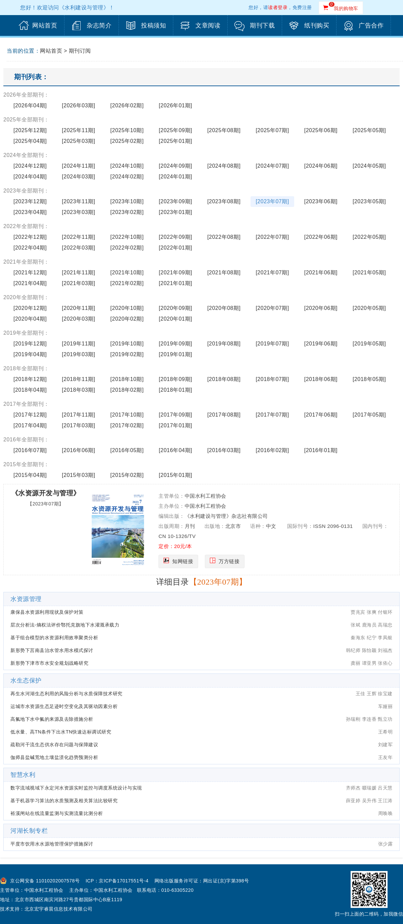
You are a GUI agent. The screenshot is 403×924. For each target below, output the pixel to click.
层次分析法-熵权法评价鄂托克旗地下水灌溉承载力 (64, 625)
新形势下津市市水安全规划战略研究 (49, 663)
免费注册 (302, 7)
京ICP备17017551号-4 (123, 880)
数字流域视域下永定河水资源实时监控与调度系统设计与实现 (76, 788)
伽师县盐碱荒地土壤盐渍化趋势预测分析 (54, 757)
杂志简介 (99, 25)
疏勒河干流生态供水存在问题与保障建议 (54, 744)
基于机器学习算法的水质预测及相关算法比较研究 (64, 800)
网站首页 (44, 25)
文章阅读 (207, 25)
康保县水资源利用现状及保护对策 (47, 612)
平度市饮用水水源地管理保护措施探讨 (51, 844)
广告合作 (371, 25)
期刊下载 (262, 25)
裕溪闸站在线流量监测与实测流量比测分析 (56, 813)
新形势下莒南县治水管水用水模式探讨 (51, 650)
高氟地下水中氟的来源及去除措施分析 (51, 719)
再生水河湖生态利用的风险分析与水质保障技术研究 (66, 693)
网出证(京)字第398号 (226, 880)
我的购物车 (346, 8)
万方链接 (229, 561)
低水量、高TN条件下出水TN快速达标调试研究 (60, 732)
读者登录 (277, 7)
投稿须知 (153, 25)
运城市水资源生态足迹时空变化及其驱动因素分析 (64, 706)
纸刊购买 (316, 25)
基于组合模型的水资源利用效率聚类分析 (54, 637)
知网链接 (182, 561)
